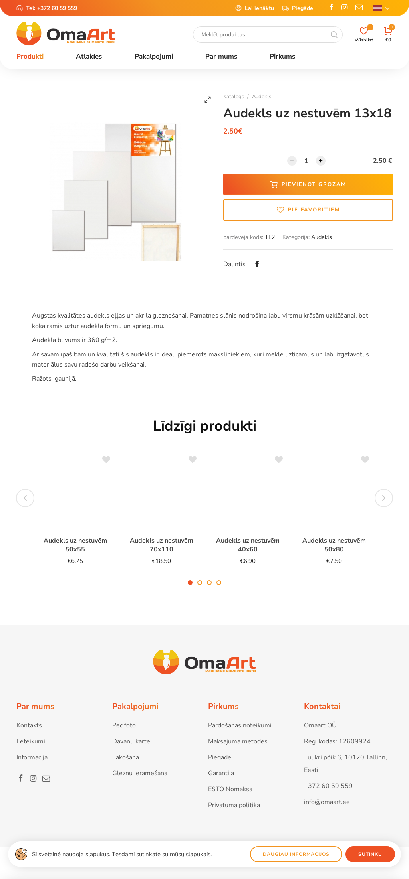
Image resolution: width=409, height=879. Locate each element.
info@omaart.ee (327, 802)
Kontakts (29, 725)
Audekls (261, 96)
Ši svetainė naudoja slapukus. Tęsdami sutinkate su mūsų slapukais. (122, 854)
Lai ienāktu (254, 8)
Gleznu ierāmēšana (139, 773)
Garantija (221, 773)
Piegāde (297, 8)
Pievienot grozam (308, 184)
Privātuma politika (234, 805)
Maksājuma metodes (238, 741)
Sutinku (370, 854)
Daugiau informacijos (296, 854)
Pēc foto (124, 725)
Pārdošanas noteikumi (240, 725)
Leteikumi (30, 741)
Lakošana (125, 757)
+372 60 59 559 (57, 8)
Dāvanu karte (131, 741)
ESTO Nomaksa (230, 789)
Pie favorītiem (308, 209)
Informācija (32, 757)
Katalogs (233, 96)
